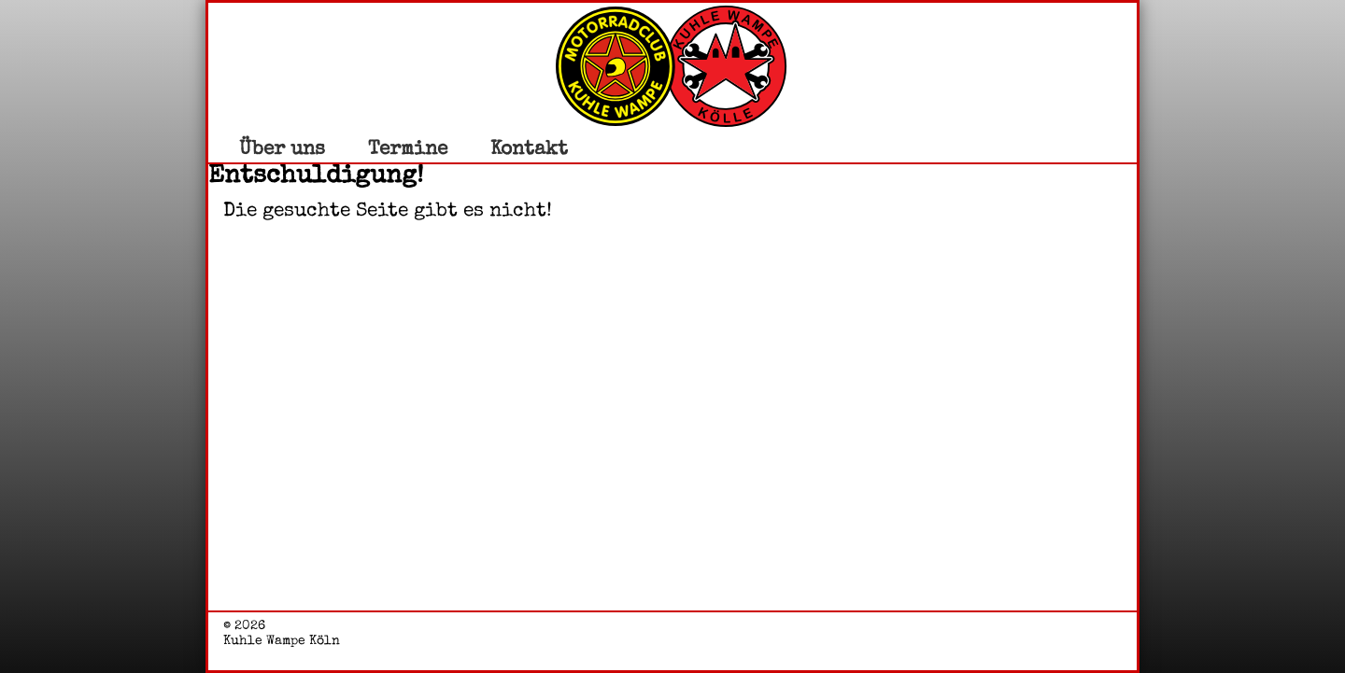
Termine (407, 148)
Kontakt (529, 148)
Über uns (282, 148)
